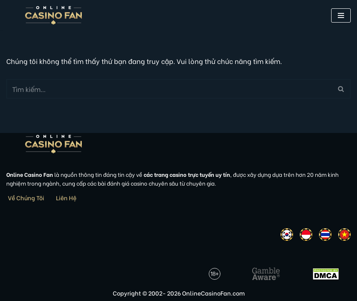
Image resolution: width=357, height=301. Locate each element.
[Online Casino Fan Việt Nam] (53, 15)
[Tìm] (169, 89)
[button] (341, 15)
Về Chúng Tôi (26, 197)
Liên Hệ (66, 197)
